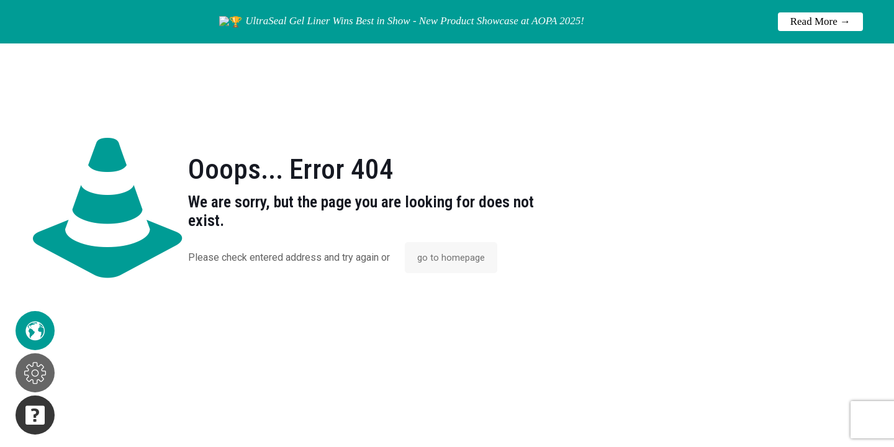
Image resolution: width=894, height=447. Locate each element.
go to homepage (451, 257)
